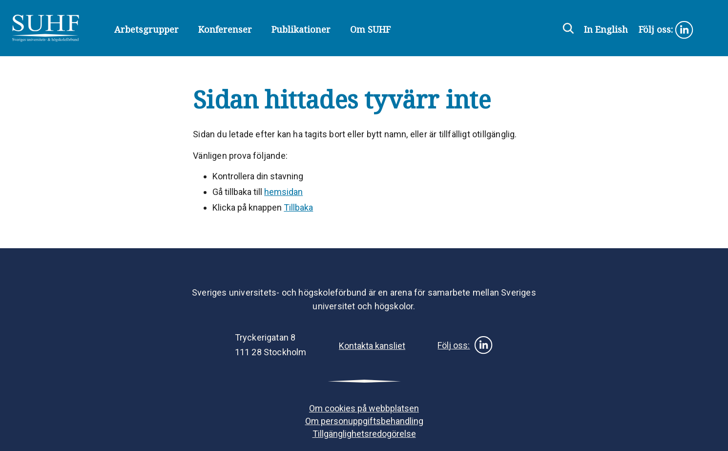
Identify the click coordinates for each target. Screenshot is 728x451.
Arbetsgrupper (146, 29)
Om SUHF (370, 29)
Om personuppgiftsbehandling (364, 421)
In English (606, 29)
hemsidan (283, 192)
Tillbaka (298, 207)
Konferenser (225, 29)
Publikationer (301, 29)
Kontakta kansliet (372, 346)
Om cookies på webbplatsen (364, 408)
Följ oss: (666, 30)
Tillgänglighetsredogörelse (364, 434)
